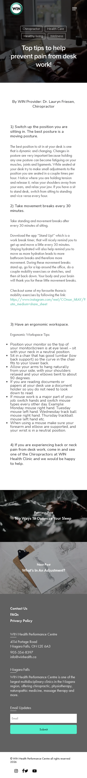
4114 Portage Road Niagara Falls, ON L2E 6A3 (30, 644)
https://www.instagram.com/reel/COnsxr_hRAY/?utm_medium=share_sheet (48, 301)
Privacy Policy (21, 620)
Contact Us (18, 608)
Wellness (56, 36)
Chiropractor (31, 29)
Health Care (55, 29)
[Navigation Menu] (74, 9)
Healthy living (33, 36)
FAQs (14, 614)
